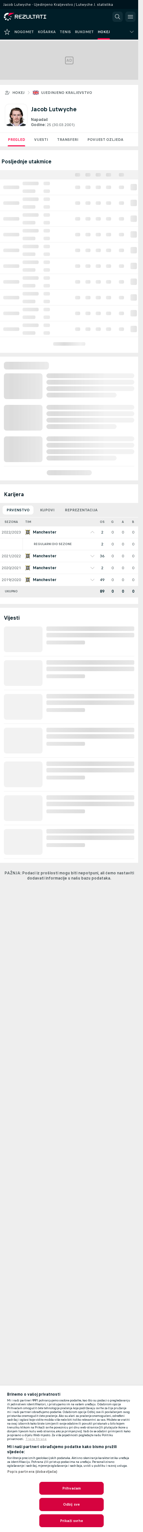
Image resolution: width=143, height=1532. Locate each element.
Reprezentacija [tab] (81, 510)
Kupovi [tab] (47, 510)
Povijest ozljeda (105, 139)
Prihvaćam (71, 1488)
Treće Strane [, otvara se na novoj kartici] (36, 1439)
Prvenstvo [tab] (18, 510)
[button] (117, 17)
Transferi (67, 139)
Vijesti (41, 139)
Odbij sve (71, 1504)
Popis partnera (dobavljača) (32, 1471)
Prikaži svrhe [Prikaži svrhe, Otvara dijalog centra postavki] (71, 1520)
